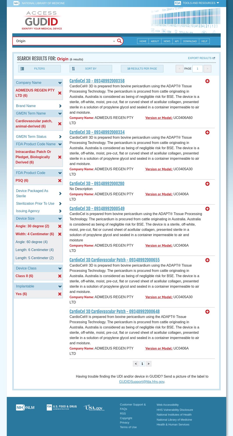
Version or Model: (158, 117)
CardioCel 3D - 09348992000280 (97, 183)
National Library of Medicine (43, 3)
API (177, 41)
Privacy (124, 422)
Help (204, 41)
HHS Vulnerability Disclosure (175, 409)
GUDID (42, 20)
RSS (123, 413)
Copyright (126, 418)
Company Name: (82, 117)
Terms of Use (128, 427)
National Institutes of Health (174, 414)
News (167, 41)
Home (143, 41)
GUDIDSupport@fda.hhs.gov (141, 382)
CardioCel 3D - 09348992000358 (97, 81)
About (155, 41)
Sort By (91, 68)
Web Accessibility (168, 404)
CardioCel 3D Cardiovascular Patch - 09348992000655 (115, 260)
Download (190, 41)
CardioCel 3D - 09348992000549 (97, 208)
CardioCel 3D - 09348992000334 (97, 132)
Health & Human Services (173, 424)
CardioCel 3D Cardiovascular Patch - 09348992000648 (115, 311)
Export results (199, 58)
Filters (39, 68)
